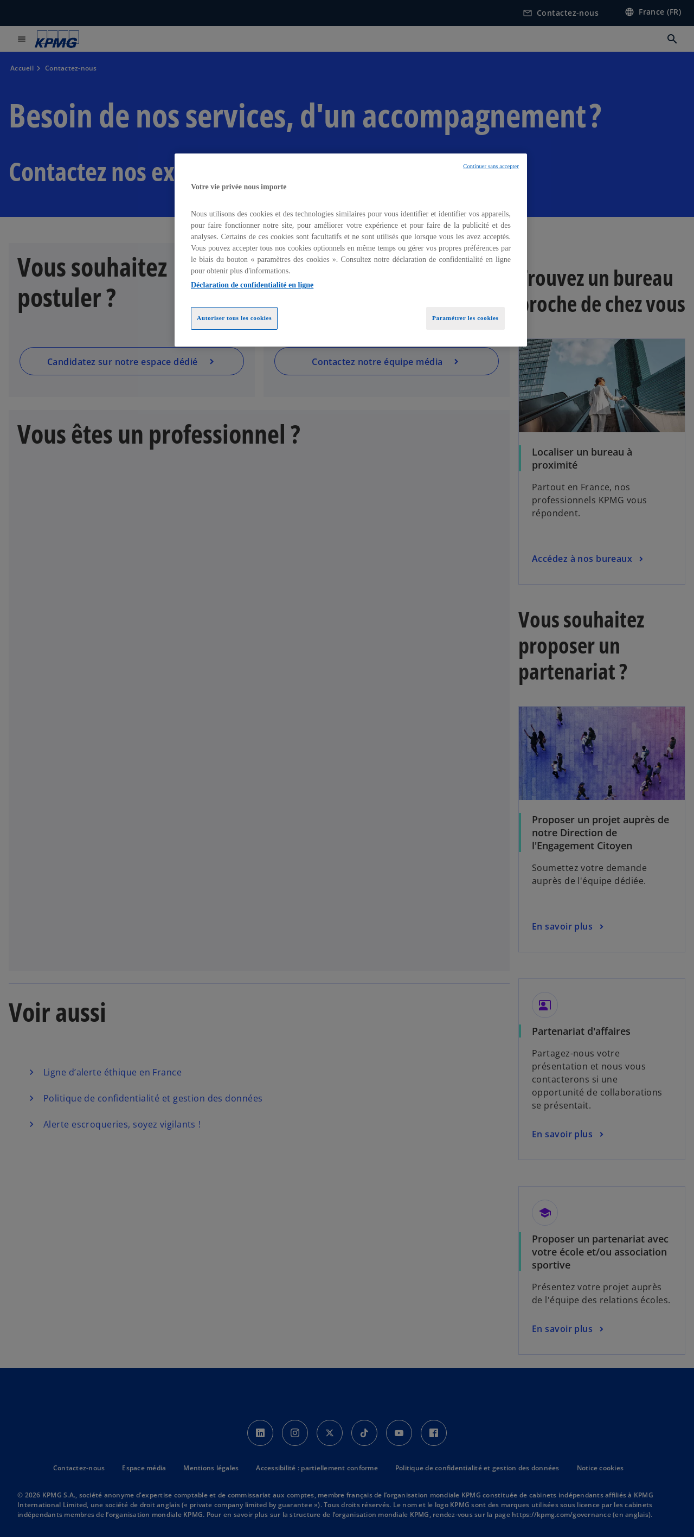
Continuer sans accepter (491, 166)
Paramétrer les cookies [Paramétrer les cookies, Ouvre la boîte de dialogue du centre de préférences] (465, 318)
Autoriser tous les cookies (234, 318)
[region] (351, 250)
